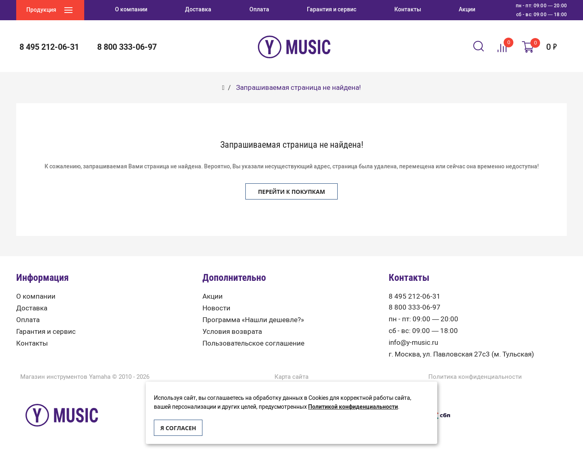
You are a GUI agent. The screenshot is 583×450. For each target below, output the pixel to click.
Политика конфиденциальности (475, 377)
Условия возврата (232, 331)
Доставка (31, 308)
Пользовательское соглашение (253, 343)
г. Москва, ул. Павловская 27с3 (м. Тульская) (461, 354)
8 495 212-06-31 (49, 47)
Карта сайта (291, 377)
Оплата (28, 319)
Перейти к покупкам (291, 191)
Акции (212, 296)
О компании (35, 296)
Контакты (32, 343)
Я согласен (178, 428)
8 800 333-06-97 (127, 47)
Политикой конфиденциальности (353, 406)
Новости (216, 308)
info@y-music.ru (413, 342)
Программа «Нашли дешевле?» (253, 319)
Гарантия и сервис (46, 331)
